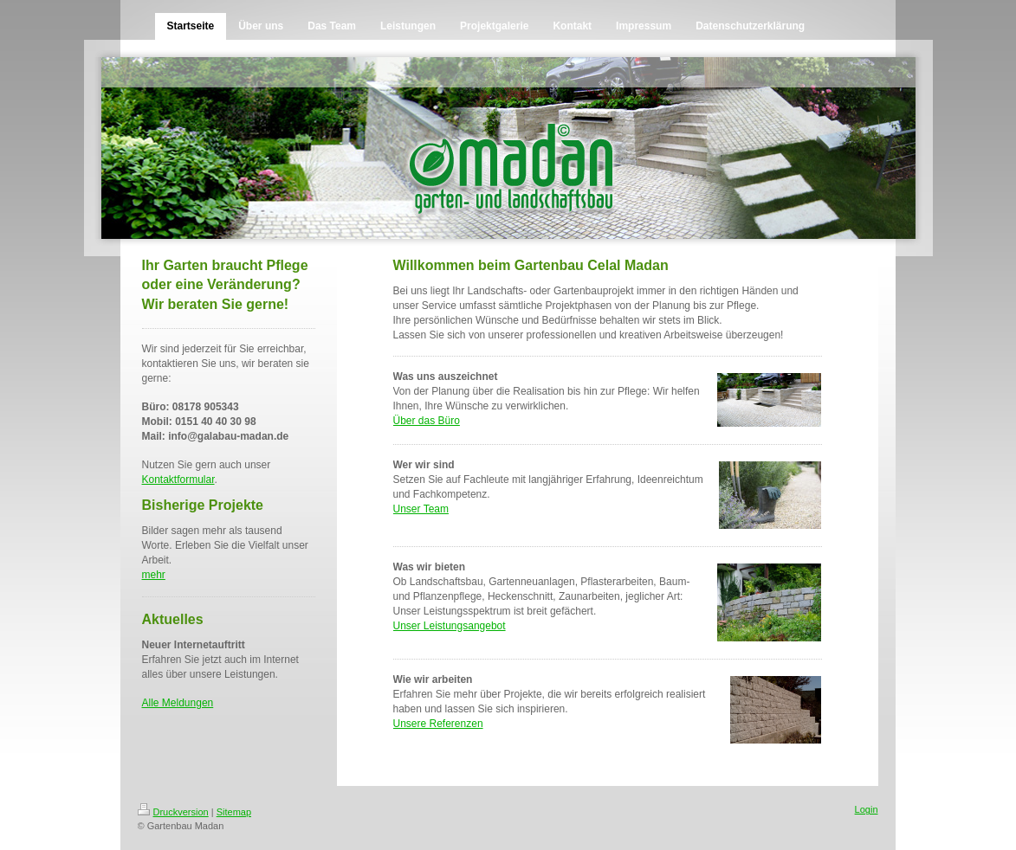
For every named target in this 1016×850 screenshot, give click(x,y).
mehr (153, 575)
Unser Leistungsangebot (449, 626)
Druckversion (173, 812)
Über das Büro (426, 421)
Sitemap (234, 812)
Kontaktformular (178, 479)
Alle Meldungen (178, 703)
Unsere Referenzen (438, 724)
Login (866, 809)
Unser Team (421, 509)
